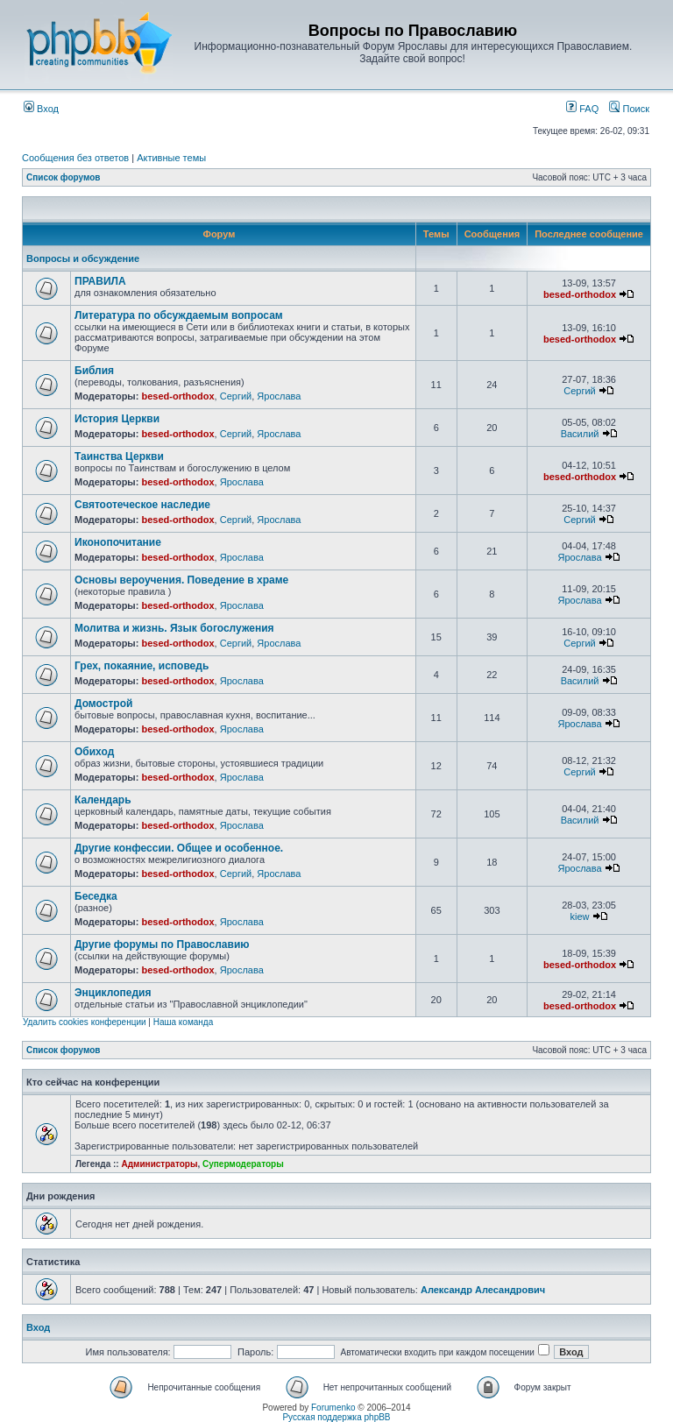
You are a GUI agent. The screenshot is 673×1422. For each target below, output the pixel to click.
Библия (94, 370)
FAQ (582, 108)
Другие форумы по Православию (162, 944)
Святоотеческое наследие (142, 505)
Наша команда (183, 1022)
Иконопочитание (117, 542)
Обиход (94, 752)
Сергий (235, 396)
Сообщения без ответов (75, 157)
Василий (580, 433)
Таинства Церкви (119, 456)
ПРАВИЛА (100, 281)
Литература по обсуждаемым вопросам (178, 315)
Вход (41, 108)
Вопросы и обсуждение (82, 258)
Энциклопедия (112, 993)
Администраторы (159, 1164)
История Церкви (116, 419)
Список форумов (63, 177)
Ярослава (279, 396)
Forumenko (333, 1407)
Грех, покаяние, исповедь (141, 666)
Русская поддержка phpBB (336, 1417)
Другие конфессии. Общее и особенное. (178, 848)
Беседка (95, 896)
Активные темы (171, 157)
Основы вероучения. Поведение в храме (181, 580)
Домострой (103, 703)
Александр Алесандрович (483, 1289)
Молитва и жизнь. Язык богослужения (174, 628)
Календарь (102, 800)
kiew (580, 916)
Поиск (629, 108)
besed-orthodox (579, 294)
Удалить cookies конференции (84, 1022)
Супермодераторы (243, 1164)
